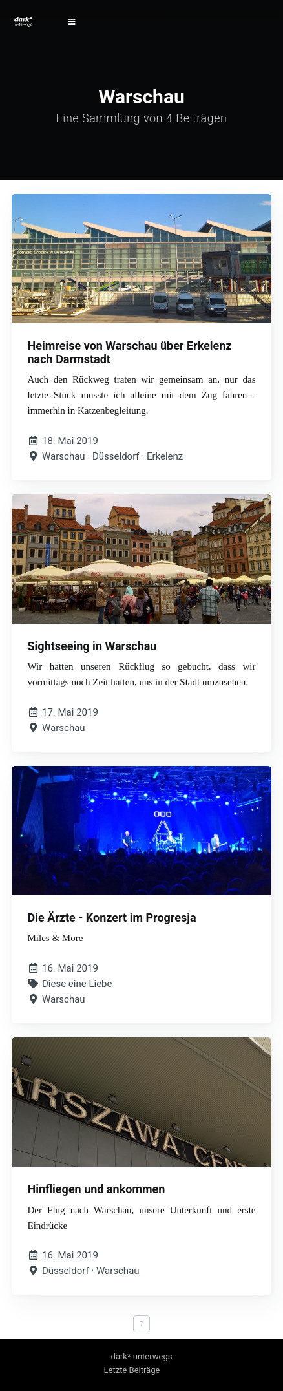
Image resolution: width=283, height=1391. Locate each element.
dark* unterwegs (142, 1356)
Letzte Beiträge (132, 1370)
